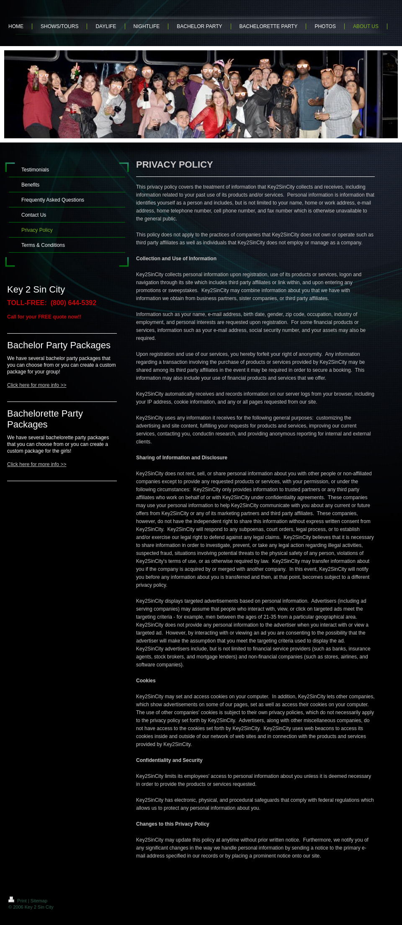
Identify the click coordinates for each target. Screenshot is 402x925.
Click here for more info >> (36, 385)
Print (18, 900)
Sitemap (39, 900)
